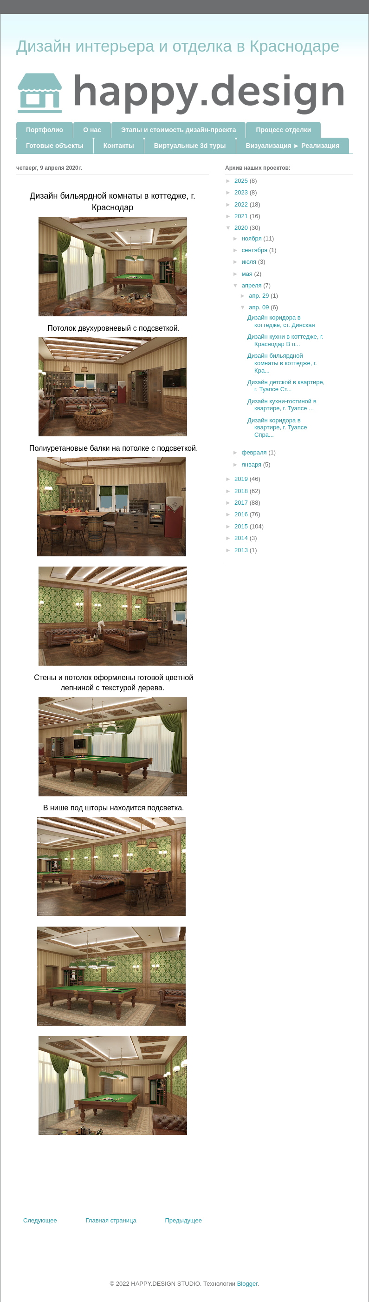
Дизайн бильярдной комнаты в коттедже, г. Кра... (282, 363)
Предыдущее (183, 1220)
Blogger (247, 1283)
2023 (242, 192)
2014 (242, 537)
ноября (253, 238)
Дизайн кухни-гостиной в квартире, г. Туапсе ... (282, 405)
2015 (242, 526)
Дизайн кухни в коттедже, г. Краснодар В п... (285, 340)
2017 (242, 502)
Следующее (40, 1220)
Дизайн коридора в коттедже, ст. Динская (281, 321)
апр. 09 (260, 307)
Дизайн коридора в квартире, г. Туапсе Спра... (279, 427)
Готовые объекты (55, 145)
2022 (242, 204)
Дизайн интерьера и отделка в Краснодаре (177, 46)
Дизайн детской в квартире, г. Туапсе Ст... (285, 386)
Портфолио (44, 130)
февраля (255, 452)
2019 (242, 478)
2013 (242, 550)
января (252, 464)
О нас (92, 130)
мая (248, 273)
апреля (253, 285)
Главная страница (111, 1220)
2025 (242, 180)
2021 (242, 216)
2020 (242, 227)
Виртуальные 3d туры (190, 145)
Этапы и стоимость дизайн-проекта (178, 130)
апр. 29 (260, 295)
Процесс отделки (283, 130)
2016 (242, 514)
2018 (242, 490)
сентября (255, 250)
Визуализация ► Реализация (293, 145)
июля (250, 261)
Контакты (119, 145)
